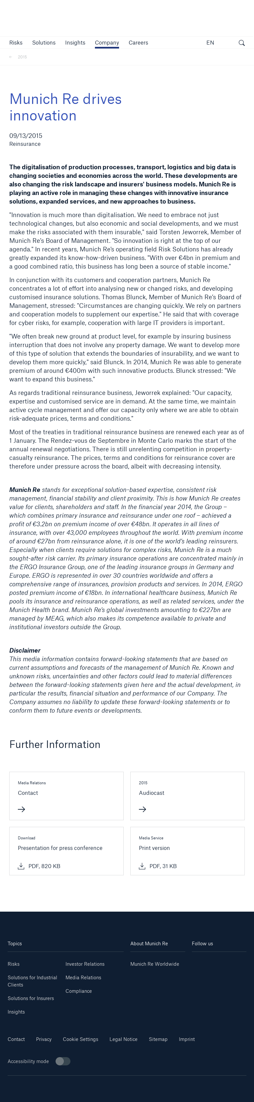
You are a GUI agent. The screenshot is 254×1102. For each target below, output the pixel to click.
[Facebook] (232, 971)
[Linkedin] (205, 961)
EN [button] (210, 42)
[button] (15, 42)
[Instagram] (205, 971)
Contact (16, 1039)
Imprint (187, 1039)
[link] (75, 42)
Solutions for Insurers (31, 998)
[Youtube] (232, 961)
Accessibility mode (39, 1061)
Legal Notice (123, 1039)
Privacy (44, 1039)
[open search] (242, 44)
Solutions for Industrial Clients (32, 981)
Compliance (78, 991)
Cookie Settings (80, 1039)
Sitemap (158, 1039)
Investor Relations (85, 964)
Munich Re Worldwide (154, 964)
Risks (14, 964)
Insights (16, 1012)
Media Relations (83, 977)
